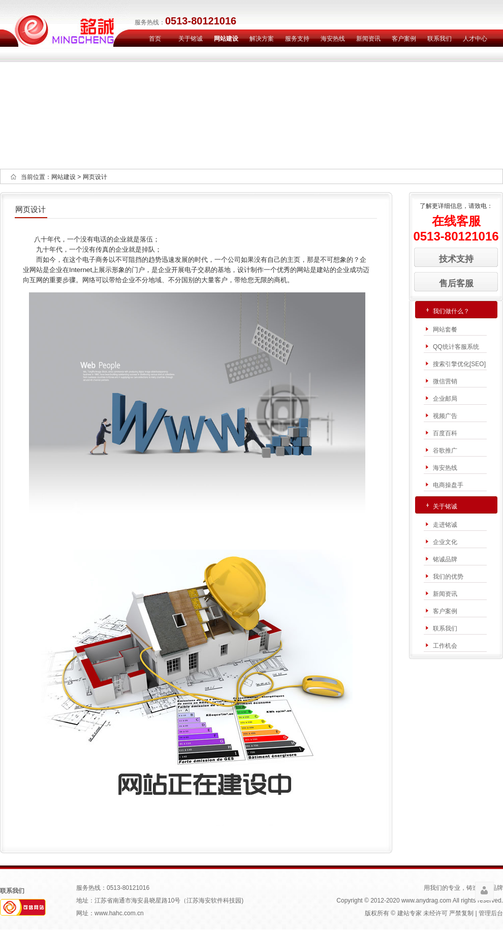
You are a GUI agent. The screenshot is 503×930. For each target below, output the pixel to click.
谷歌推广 (445, 450)
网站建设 (226, 38)
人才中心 (475, 38)
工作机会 (445, 645)
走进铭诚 (445, 524)
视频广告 (445, 415)
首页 (155, 38)
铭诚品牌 (445, 559)
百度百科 (445, 433)
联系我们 (439, 38)
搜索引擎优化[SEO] (459, 364)
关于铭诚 (190, 38)
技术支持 (456, 259)
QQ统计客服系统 (456, 346)
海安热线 (333, 38)
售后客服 (456, 283)
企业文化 (445, 542)
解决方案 (261, 38)
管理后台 (491, 913)
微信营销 (445, 381)
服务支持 (297, 38)
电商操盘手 (448, 485)
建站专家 (409, 913)
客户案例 (404, 38)
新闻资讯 (368, 38)
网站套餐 (445, 329)
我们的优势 (448, 576)
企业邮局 (445, 398)
